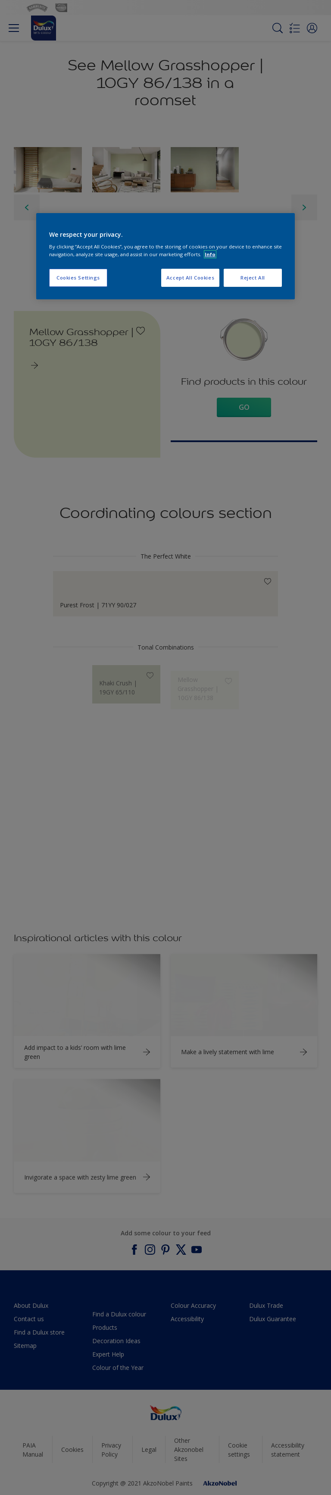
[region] (165, 256)
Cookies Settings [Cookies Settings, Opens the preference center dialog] (78, 277)
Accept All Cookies (190, 277)
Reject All (252, 277)
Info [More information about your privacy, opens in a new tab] (210, 254)
